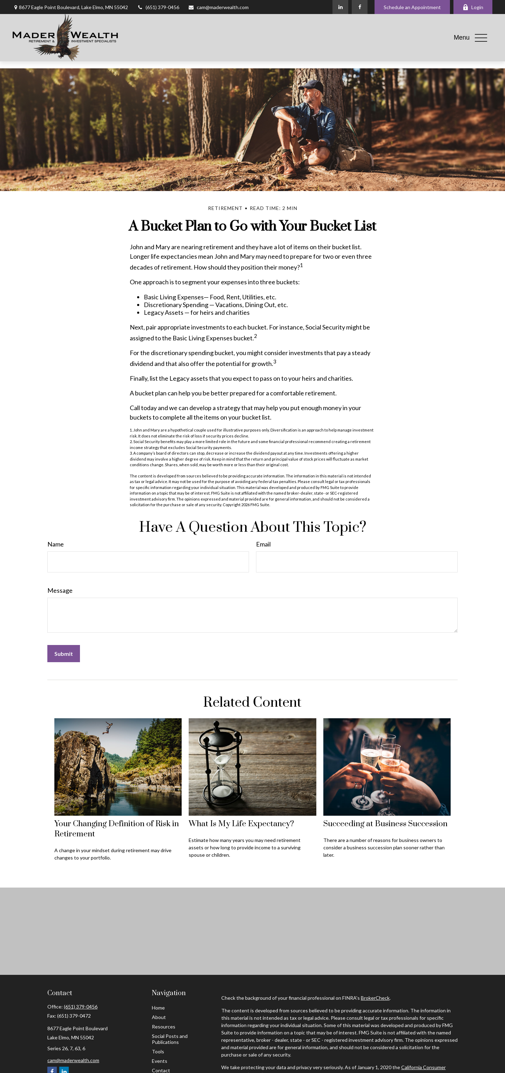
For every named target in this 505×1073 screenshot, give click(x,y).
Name (55, 544)
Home (158, 1008)
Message (60, 590)
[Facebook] (360, 7)
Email (263, 544)
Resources (163, 1027)
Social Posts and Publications (170, 1039)
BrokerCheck (375, 998)
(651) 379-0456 (158, 7)
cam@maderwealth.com (218, 7)
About (159, 1017)
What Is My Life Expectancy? (241, 824)
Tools (158, 1051)
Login (473, 7)
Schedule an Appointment (412, 7)
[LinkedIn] (340, 7)
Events (159, 1061)
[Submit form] (63, 653)
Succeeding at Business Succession (385, 824)
